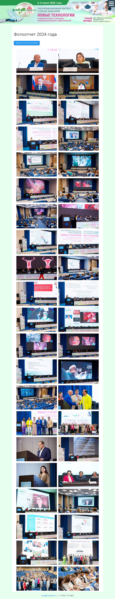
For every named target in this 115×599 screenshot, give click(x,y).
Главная (76, 3)
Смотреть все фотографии (27, 43)
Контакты (85, 3)
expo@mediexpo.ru (49, 596)
